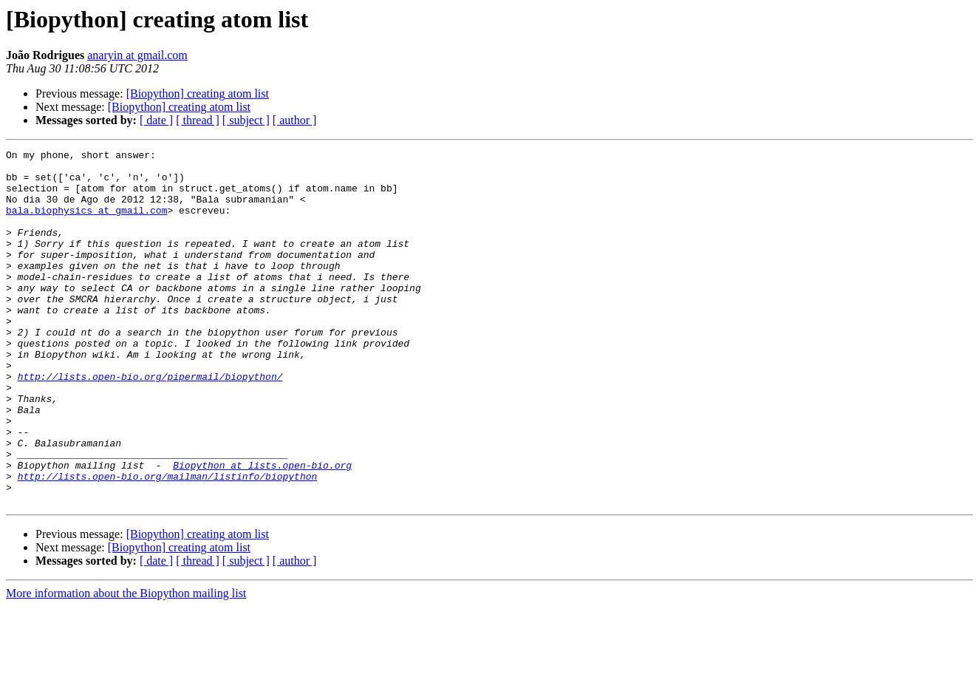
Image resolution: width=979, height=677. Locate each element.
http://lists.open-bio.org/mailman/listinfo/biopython (168, 542)
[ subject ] (246, 120)
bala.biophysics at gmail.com (86, 223)
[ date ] (156, 120)
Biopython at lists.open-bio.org (262, 529)
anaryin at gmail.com (137, 55)
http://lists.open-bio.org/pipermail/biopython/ (150, 422)
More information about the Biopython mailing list (126, 664)
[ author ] (295, 120)
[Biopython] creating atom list (197, 93)
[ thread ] (197, 120)
